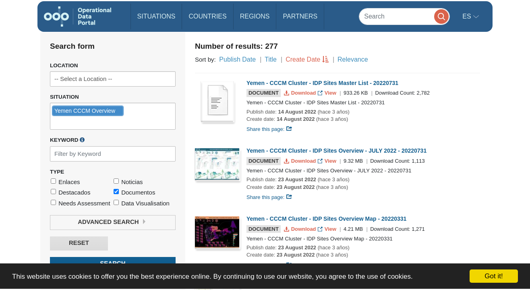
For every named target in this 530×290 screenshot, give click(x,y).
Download (300, 93)
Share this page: (269, 129)
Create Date (303, 59)
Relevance (352, 59)
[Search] (404, 16)
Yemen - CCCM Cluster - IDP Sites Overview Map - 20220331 (326, 218)
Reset (79, 243)
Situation (64, 97)
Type (57, 172)
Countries (207, 16)
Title (271, 59)
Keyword (67, 140)
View (327, 93)
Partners (300, 16)
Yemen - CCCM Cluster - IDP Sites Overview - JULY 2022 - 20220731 (336, 150)
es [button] (467, 16)
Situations (156, 16)
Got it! (493, 276)
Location (64, 65)
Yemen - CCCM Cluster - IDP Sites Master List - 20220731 (322, 83)
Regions (255, 16)
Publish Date (237, 59)
